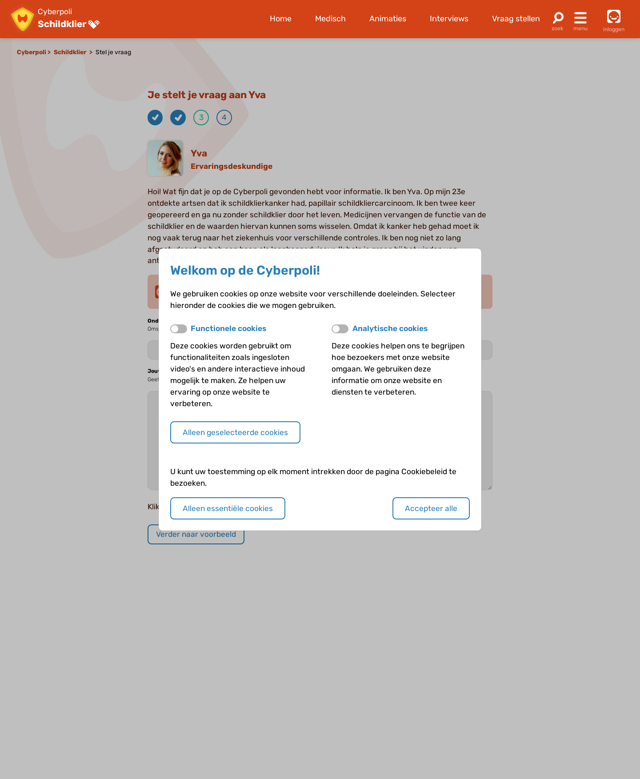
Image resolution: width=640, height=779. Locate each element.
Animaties (387, 19)
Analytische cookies (390, 328)
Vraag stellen (516, 19)
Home (281, 19)
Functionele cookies (228, 328)
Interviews (449, 19)
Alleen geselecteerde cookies (235, 432)
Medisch (330, 19)
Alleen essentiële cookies (228, 508)
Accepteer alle (431, 508)
